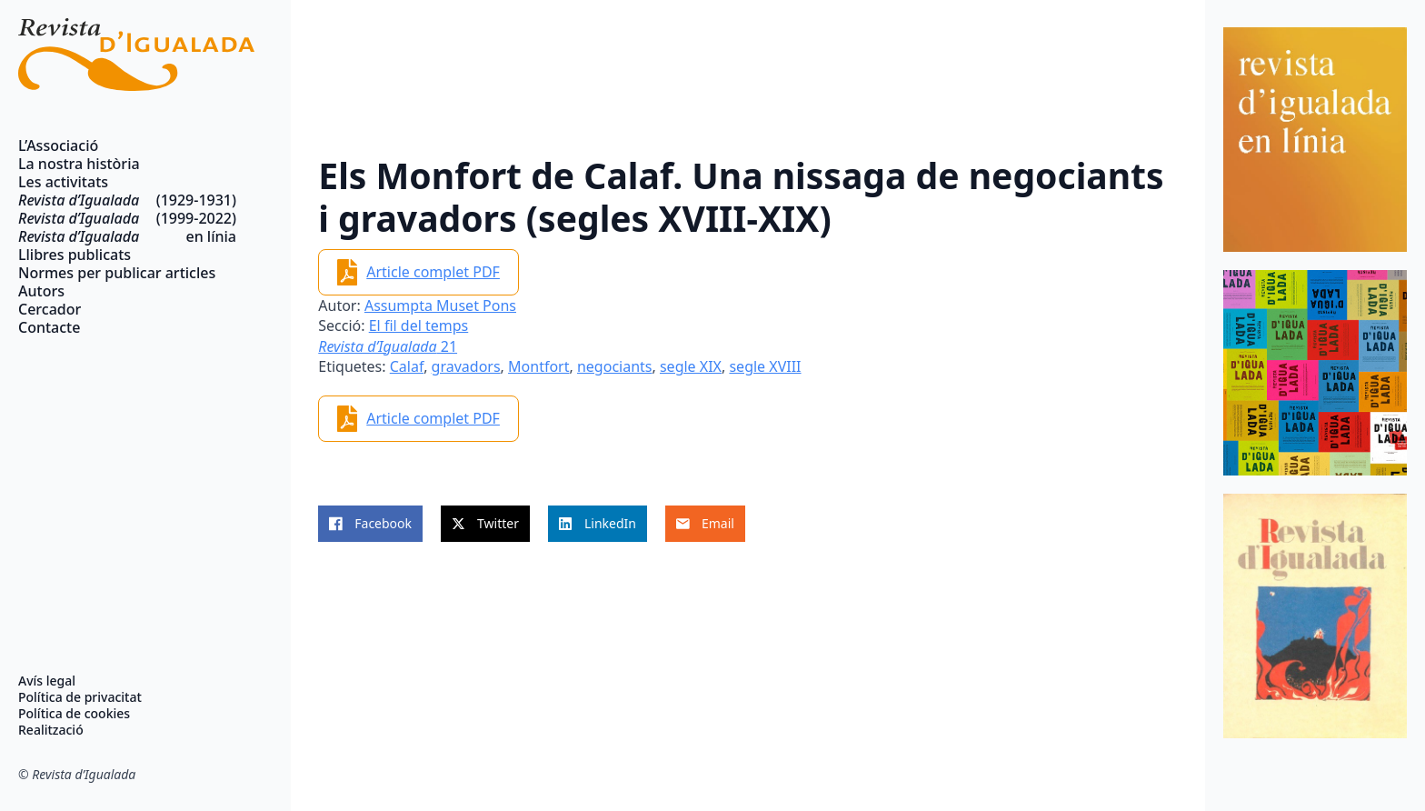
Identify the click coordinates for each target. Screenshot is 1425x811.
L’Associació (58, 145)
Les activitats (63, 182)
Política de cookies (74, 714)
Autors (41, 291)
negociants (615, 366)
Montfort (538, 366)
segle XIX (691, 366)
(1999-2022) (127, 218)
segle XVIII (765, 366)
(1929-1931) (127, 200)
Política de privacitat (80, 697)
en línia (127, 236)
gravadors (466, 366)
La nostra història (79, 164)
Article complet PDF (433, 272)
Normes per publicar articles (116, 273)
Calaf (407, 366)
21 (387, 346)
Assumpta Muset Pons (440, 305)
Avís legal (46, 681)
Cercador (49, 309)
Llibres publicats (74, 254)
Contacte (49, 327)
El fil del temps (419, 325)
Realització (51, 730)
